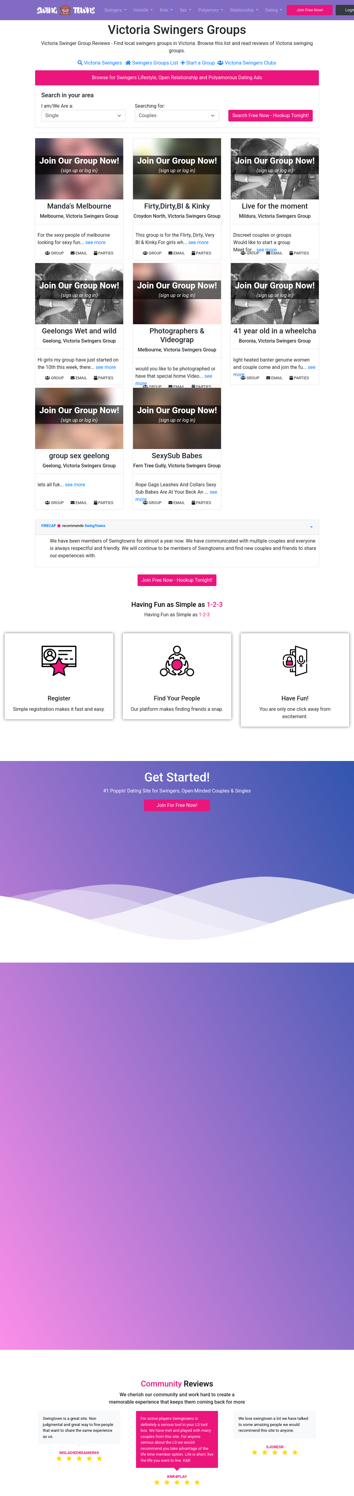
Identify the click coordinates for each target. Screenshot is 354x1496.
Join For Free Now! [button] (177, 805)
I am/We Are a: (57, 106)
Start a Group (198, 63)
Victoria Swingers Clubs (246, 63)
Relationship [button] (242, 10)
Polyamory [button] (209, 10)
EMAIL (79, 253)
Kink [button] (164, 10)
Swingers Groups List (152, 63)
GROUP (54, 253)
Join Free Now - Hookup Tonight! (177, 580)
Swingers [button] (113, 10)
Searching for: (150, 106)
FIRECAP (49, 526)
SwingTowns (95, 526)
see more (95, 242)
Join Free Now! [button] (310, 10)
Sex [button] (184, 10)
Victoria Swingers (100, 63)
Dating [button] (272, 10)
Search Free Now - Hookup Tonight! (270, 115)
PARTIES (103, 253)
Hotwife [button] (141, 10)
